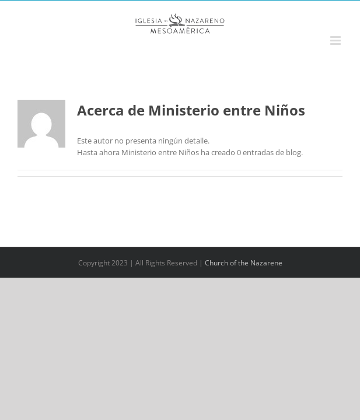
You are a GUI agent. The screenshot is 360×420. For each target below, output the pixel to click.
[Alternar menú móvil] (336, 40)
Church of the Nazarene (243, 263)
